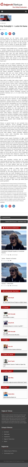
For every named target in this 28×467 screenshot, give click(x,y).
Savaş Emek (11, 322)
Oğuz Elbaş (10, 377)
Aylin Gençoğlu (11, 314)
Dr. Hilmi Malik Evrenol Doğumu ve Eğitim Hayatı (15, 302)
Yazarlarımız (7, 436)
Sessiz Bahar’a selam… (9, 317)
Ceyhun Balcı (11, 394)
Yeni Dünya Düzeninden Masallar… (11, 334)
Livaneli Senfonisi (6, 217)
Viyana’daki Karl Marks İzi (9, 397)
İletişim (5, 441)
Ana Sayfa (6, 432)
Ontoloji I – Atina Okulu (7, 283)
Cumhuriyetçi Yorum (9, 453)
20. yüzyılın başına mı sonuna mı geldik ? (13, 326)
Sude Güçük (11, 297)
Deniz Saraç (3, 19)
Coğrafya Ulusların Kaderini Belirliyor (12, 349)
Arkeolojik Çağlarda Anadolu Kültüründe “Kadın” (15, 382)
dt (9, 254)
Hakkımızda (6, 434)
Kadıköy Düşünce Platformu (10, 451)
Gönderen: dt (3, 29)
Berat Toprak (11, 361)
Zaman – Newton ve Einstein (8, 258)
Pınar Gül (10, 346)
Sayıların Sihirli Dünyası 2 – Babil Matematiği (15, 221)
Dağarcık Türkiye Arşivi (9, 439)
